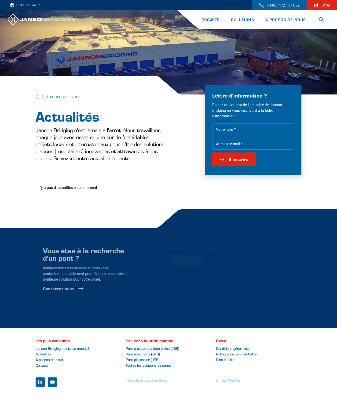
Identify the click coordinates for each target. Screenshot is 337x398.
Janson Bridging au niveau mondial (62, 348)
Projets (211, 19)
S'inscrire (234, 159)
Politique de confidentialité (236, 353)
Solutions (242, 19)
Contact (42, 365)
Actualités (43, 353)
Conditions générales (232, 348)
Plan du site (225, 359)
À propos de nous (285, 19)
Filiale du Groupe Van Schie (146, 380)
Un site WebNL (228, 380)
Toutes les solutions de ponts (148, 365)
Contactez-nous (70, 288)
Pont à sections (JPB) (143, 353)
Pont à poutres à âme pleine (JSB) (152, 348)
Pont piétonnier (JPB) (143, 359)
